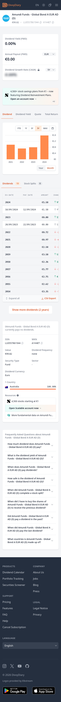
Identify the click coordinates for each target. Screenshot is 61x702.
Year (41, 168)
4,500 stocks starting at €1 (25, 401)
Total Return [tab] (51, 114)
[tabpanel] (30, 148)
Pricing (7, 602)
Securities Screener (14, 585)
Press (36, 591)
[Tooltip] (17, 395)
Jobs (35, 578)
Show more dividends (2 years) (30, 309)
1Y (26, 128)
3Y (32, 128)
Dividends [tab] (11, 183)
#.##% (11, 74)
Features (8, 608)
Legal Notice (40, 608)
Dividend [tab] (7, 114)
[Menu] (56, 5)
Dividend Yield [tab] (23, 114)
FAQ (5, 614)
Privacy (37, 614)
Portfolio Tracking (13, 578)
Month (50, 168)
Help (5, 621)
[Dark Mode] (43, 5)
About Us (38, 572)
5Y (38, 128)
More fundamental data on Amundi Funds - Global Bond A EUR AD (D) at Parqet (32, 415)
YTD (19, 128)
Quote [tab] (38, 114)
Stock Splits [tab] (33, 183)
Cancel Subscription (14, 627)
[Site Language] (37, 5)
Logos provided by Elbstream (18, 680)
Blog (35, 585)
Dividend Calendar (13, 572)
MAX (45, 128)
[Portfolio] (50, 5)
